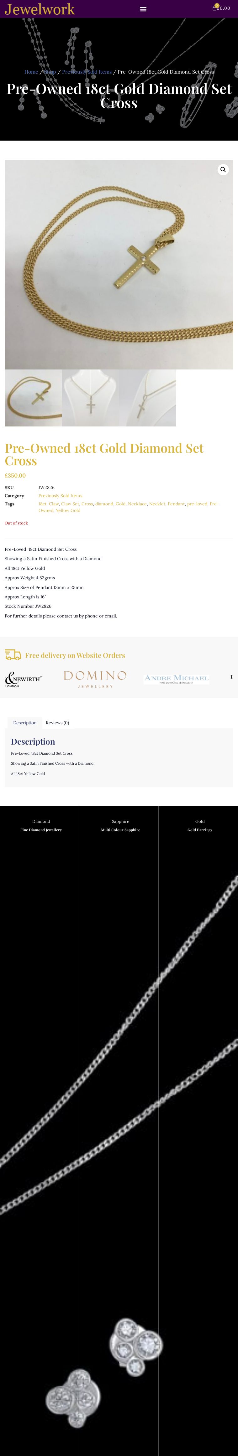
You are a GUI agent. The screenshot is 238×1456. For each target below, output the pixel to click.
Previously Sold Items (87, 72)
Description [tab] (25, 722)
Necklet (157, 504)
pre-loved (197, 504)
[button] (143, 9)
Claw (54, 504)
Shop (50, 72)
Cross (87, 504)
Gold (120, 504)
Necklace (137, 504)
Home (31, 72)
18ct (42, 504)
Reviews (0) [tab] (57, 722)
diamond (104, 504)
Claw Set (70, 504)
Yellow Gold (68, 510)
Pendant (176, 504)
